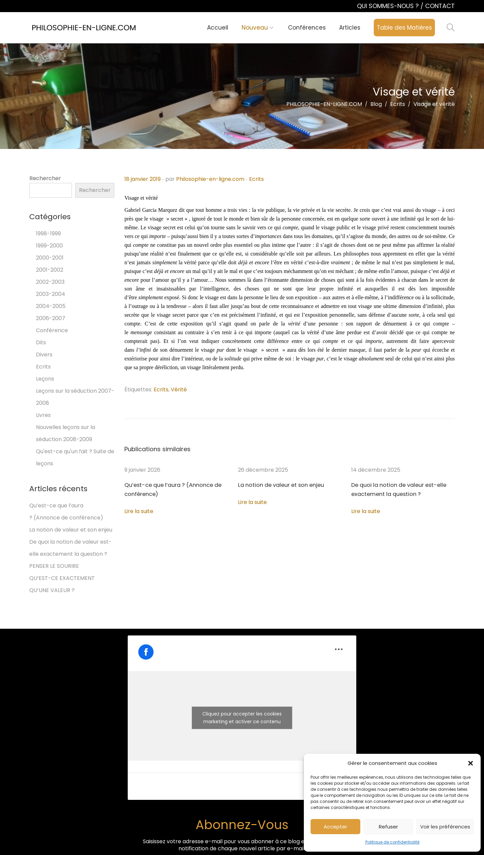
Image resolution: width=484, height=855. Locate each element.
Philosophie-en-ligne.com (210, 179)
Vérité (179, 389)
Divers (44, 354)
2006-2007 (50, 318)
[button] (470, 763)
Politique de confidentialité (392, 842)
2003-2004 (50, 294)
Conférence (52, 330)
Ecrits (256, 179)
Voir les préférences (445, 826)
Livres (43, 415)
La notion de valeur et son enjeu (279, 485)
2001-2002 (49, 270)
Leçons (45, 379)
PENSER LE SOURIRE (54, 566)
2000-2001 (50, 258)
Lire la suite (138, 511)
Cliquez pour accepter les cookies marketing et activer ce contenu (242, 717)
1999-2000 (49, 245)
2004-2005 (51, 306)
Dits (41, 342)
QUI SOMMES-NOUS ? (388, 6)
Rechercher (45, 178)
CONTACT (440, 6)
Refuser (388, 826)
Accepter (335, 826)
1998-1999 (48, 233)
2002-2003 (50, 282)
